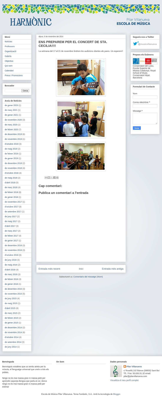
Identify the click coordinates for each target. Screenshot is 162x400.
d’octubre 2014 (11, 337)
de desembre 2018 (13, 163)
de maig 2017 (11, 221)
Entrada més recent (49, 268)
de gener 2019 (11, 158)
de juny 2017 (10, 216)
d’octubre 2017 (11, 207)
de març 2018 (11, 187)
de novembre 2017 (13, 202)
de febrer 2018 (11, 192)
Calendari (9, 70)
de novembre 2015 (13, 294)
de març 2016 (11, 274)
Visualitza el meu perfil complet (124, 380)
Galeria (8, 56)
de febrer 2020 (11, 129)
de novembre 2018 (13, 168)
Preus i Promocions (14, 75)
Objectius (9, 61)
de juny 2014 (10, 347)
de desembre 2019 (13, 134)
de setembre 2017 (13, 211)
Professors (10, 46)
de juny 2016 (10, 260)
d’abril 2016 (10, 269)
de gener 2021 (11, 115)
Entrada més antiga (112, 268)
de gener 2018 (11, 197)
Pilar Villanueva (134, 366)
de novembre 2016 (13, 250)
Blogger (116, 394)
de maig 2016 (11, 265)
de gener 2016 (11, 284)
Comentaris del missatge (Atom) (88, 277)
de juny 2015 (10, 298)
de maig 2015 (11, 303)
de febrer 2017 (11, 236)
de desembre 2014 (13, 327)
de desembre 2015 (13, 289)
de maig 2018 (11, 178)
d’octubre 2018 (11, 173)
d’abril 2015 (10, 308)
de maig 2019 (11, 149)
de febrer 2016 (11, 279)
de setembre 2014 (13, 342)
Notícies (8, 41)
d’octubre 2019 (11, 144)
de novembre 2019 (13, 139)
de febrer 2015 (11, 318)
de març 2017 (11, 231)
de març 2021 (11, 110)
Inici (81, 268)
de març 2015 (11, 313)
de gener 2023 (11, 105)
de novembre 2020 (13, 120)
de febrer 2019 (11, 153)
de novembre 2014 (13, 332)
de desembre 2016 (13, 245)
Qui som (8, 66)
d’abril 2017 (10, 226)
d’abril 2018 (10, 182)
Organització (10, 51)
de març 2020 (11, 124)
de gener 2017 (11, 240)
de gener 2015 (11, 322)
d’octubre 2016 (11, 255)
